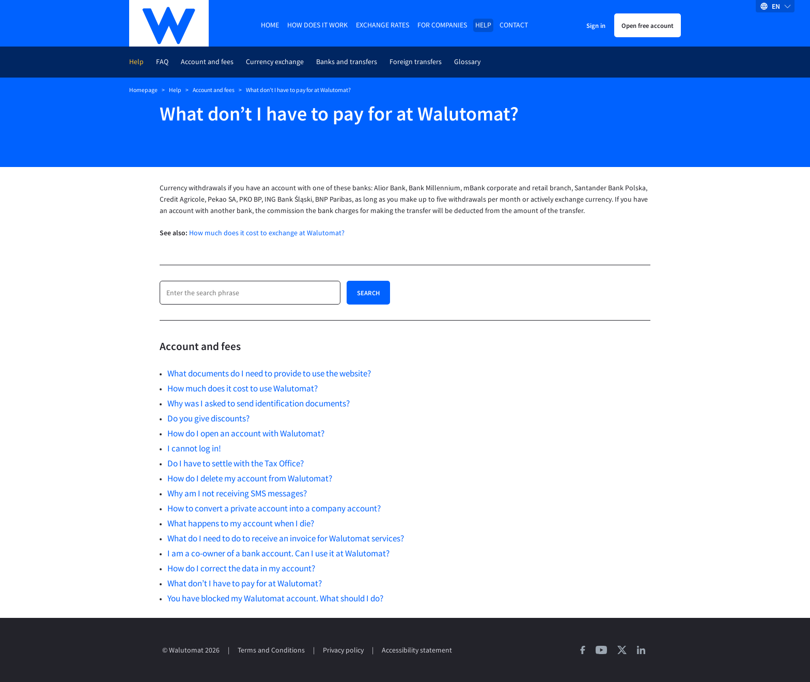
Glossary (467, 61)
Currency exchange (275, 61)
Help (483, 25)
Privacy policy (343, 650)
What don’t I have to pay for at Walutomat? (244, 583)
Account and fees (207, 61)
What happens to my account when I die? (240, 523)
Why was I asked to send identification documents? (258, 403)
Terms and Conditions (271, 650)
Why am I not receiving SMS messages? (237, 493)
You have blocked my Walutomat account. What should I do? (275, 598)
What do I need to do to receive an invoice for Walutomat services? (285, 538)
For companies (442, 25)
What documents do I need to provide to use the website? (269, 373)
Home (270, 25)
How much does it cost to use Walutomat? (242, 388)
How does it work (317, 25)
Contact (514, 25)
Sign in (595, 25)
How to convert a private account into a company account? (274, 508)
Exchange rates (382, 25)
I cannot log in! (194, 448)
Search (368, 293)
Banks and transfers (346, 61)
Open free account (647, 25)
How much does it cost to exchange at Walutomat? (267, 233)
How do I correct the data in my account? (241, 568)
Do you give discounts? (208, 418)
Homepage (143, 90)
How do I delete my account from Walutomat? (249, 478)
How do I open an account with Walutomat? (245, 433)
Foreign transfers (416, 61)
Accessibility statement (417, 650)
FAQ (162, 61)
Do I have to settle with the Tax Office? (235, 463)
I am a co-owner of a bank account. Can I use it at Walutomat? (278, 553)
